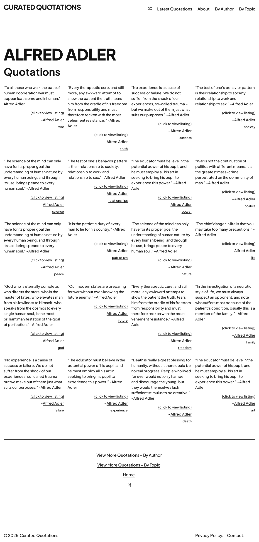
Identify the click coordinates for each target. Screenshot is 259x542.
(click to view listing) (47, 113)
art (253, 410)
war (61, 127)
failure (59, 410)
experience (119, 410)
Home (129, 474)
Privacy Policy (208, 535)
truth (124, 148)
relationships (118, 200)
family (250, 342)
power (187, 211)
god (61, 347)
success (185, 138)
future (123, 320)
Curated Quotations (42, 7)
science (58, 211)
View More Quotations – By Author (128, 455)
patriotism (120, 257)
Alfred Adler (53, 119)
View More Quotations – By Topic (128, 464)
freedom (185, 347)
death (187, 421)
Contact (235, 535)
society (249, 127)
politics (249, 206)
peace (59, 274)
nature (187, 274)
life (253, 257)
